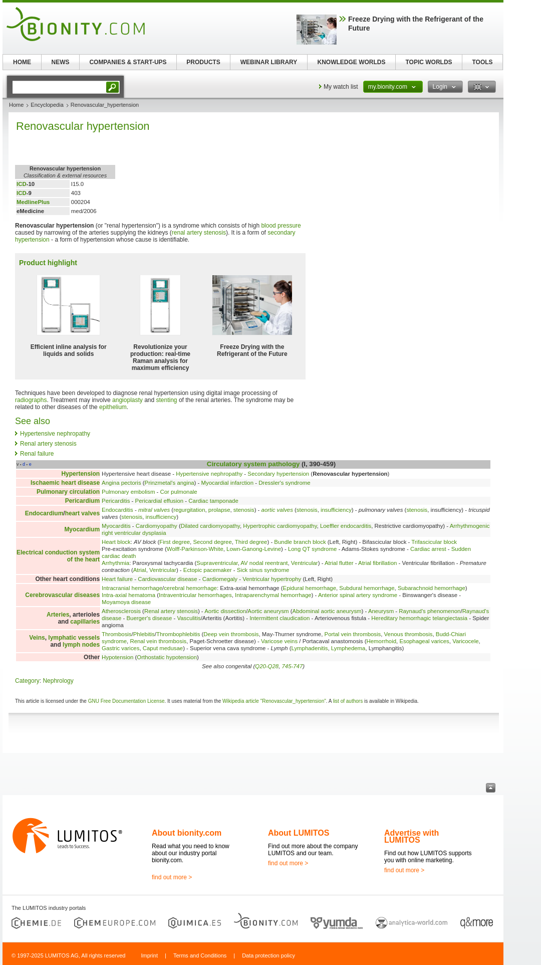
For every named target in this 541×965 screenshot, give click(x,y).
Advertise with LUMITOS (411, 836)
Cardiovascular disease (167, 579)
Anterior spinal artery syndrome (357, 595)
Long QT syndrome (312, 549)
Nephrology (58, 680)
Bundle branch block (300, 542)
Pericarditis (116, 501)
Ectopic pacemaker (207, 570)
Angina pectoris (121, 483)
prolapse (219, 510)
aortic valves (277, 510)
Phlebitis (144, 634)
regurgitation (189, 510)
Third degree (251, 542)
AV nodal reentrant (264, 563)
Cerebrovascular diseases (62, 595)
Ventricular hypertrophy (271, 579)
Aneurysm (381, 611)
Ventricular (304, 563)
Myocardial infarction (227, 483)
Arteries (58, 614)
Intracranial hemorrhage (132, 588)
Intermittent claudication (279, 618)
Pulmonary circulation (68, 491)
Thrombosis (117, 634)
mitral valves (154, 510)
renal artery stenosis (199, 232)
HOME (22, 62)
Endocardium (44, 513)
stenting (166, 400)
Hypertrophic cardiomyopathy (280, 526)
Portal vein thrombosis (353, 634)
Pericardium (82, 500)
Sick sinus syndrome (263, 570)
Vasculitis (188, 618)
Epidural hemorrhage (309, 588)
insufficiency (336, 510)
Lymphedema (348, 648)
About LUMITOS (298, 833)
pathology (284, 464)
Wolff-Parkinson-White (195, 549)
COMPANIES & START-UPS (127, 62)
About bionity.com (186, 833)
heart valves (82, 513)
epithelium (113, 407)
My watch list (341, 86)
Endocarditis (117, 510)
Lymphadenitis (309, 648)
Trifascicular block (434, 542)
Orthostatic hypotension (167, 657)
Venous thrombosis (408, 634)
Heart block (116, 542)
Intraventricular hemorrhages (195, 595)
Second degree (212, 542)
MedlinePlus (33, 202)
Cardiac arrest (428, 549)
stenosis (243, 510)
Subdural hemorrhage (366, 588)
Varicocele (465, 641)
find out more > (172, 877)
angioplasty (127, 400)
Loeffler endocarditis (345, 526)
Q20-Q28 (267, 666)
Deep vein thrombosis (230, 634)
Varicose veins (279, 641)
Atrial (139, 570)
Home (16, 105)
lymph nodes (81, 644)
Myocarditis (116, 526)
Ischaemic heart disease (65, 482)
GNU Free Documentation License (126, 701)
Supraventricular (216, 563)
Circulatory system (236, 464)
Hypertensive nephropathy (55, 433)
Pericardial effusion (159, 501)
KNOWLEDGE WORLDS (352, 62)
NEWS (61, 62)
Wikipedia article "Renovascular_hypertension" (274, 701)
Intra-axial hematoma (128, 595)
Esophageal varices (424, 641)
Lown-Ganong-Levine (253, 549)
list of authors (348, 701)
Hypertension (80, 473)
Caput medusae (163, 648)
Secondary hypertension (278, 474)
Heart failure (117, 579)
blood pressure (281, 225)
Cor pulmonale (178, 492)
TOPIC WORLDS (428, 62)
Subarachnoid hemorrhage (431, 588)
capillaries (85, 621)
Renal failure (37, 453)
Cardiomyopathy (156, 526)
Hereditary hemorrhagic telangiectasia (419, 618)
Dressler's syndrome (284, 483)
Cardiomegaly (219, 579)
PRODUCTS (203, 62)
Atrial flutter (339, 563)
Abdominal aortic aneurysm (327, 611)
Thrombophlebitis (178, 634)
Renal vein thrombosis (158, 641)
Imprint (149, 955)
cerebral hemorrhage (190, 588)
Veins (37, 637)
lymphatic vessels (74, 637)
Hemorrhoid (382, 641)
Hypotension (117, 657)
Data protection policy (268, 955)
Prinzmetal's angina (169, 483)
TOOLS (482, 62)
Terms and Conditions (199, 955)
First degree (174, 542)
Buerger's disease (149, 618)
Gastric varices (120, 648)
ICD (22, 184)
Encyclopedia (47, 105)
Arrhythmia (115, 563)
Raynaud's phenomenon (429, 611)
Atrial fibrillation (377, 563)
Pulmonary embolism (128, 492)
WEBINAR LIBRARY (269, 62)
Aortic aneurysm (268, 611)
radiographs (31, 400)
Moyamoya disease (126, 602)
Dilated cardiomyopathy (210, 526)
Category (27, 680)
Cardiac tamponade (213, 501)
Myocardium (82, 529)
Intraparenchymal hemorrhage (273, 595)
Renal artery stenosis (48, 443)
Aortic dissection (225, 611)
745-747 (292, 666)
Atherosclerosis (121, 611)
